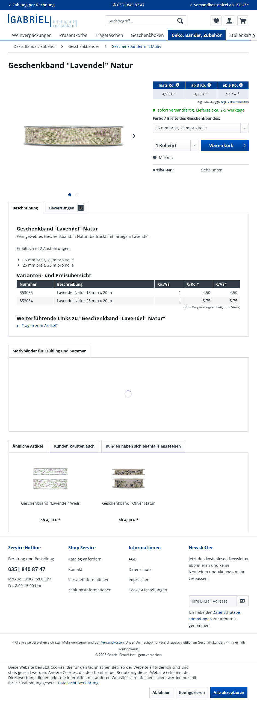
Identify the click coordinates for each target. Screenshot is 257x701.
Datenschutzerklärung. (79, 682)
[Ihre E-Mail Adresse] (213, 600)
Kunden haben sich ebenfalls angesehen (143, 446)
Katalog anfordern (85, 559)
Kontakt (75, 569)
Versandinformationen (89, 579)
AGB (132, 559)
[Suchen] (180, 20)
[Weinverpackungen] (31, 35)
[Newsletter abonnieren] (243, 600)
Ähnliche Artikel (28, 446)
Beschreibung (25, 208)
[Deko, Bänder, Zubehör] (197, 35)
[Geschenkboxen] (147, 35)
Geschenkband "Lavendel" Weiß (50, 503)
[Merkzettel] (216, 20)
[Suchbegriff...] (146, 20)
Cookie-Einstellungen (148, 589)
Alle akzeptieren (229, 692)
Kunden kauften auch (74, 446)
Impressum (139, 579)
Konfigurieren (192, 692)
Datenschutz (140, 569)
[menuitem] (146, 20)
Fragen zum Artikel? (37, 325)
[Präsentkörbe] (73, 35)
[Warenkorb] (242, 20)
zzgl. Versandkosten (235, 102)
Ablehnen (161, 692)
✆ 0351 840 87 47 (128, 4)
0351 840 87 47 (26, 569)
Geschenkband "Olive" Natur (128, 503)
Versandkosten (112, 642)
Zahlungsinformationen (89, 589)
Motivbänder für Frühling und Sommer (49, 351)
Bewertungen (66, 208)
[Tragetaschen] (109, 35)
